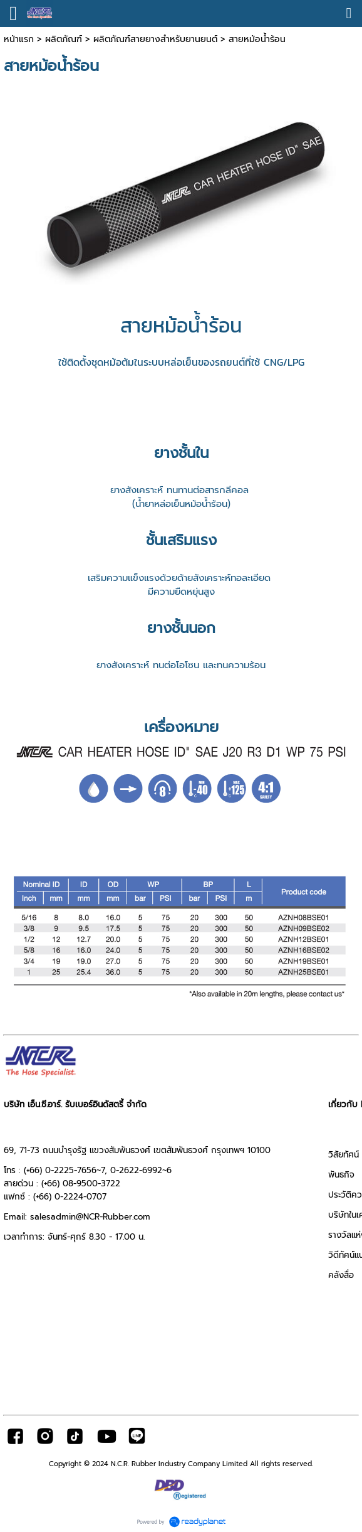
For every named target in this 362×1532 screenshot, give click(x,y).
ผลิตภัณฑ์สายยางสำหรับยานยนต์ (155, 39)
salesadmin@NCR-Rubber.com (90, 1216)
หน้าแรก (19, 39)
